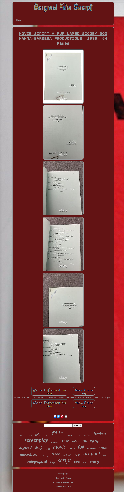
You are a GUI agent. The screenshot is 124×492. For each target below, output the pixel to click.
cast (104, 456)
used (77, 462)
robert (76, 441)
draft (38, 448)
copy (46, 435)
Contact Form (63, 478)
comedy (45, 455)
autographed (37, 461)
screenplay (36, 440)
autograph (92, 440)
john (38, 434)
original (91, 453)
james (23, 435)
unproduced (28, 454)
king (52, 462)
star (85, 462)
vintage (94, 462)
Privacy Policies (63, 482)
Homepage (63, 474)
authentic (67, 455)
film (58, 433)
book (56, 454)
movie (59, 447)
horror (103, 448)
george (78, 435)
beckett (100, 433)
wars (72, 448)
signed (25, 447)
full (81, 447)
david (48, 449)
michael (87, 435)
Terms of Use (63, 487)
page (77, 454)
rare (65, 441)
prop (69, 435)
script (64, 460)
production (54, 442)
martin (91, 448)
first (30, 435)
